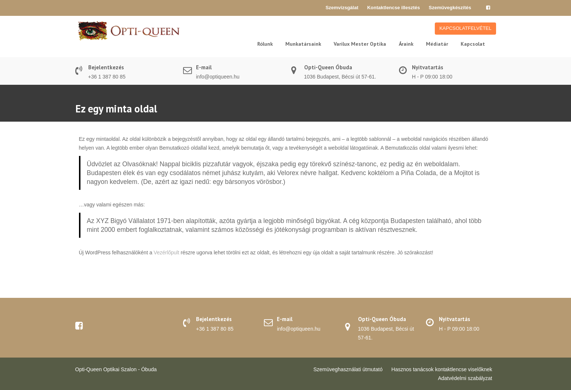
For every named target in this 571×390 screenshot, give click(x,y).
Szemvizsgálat (342, 7)
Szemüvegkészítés (450, 7)
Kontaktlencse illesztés (393, 7)
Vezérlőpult (166, 252)
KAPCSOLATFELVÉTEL (465, 28)
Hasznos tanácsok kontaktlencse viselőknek (441, 369)
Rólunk (265, 44)
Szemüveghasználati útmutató (348, 369)
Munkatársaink (303, 44)
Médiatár (437, 44)
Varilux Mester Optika (360, 44)
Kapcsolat (473, 44)
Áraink (406, 44)
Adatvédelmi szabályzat (465, 378)
